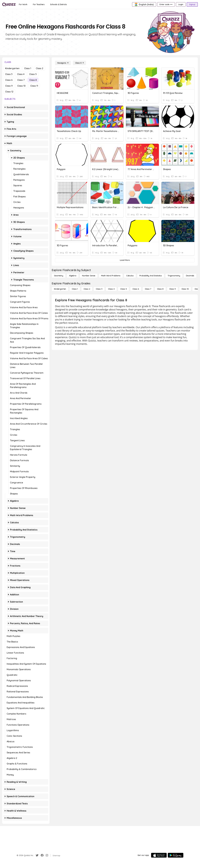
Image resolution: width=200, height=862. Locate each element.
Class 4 (20, 74)
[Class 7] (148, 289)
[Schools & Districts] (58, 4)
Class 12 (9, 91)
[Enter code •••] (166, 4)
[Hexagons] (63, 63)
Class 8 (33, 80)
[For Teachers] (39, 4)
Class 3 (8, 74)
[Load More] (124, 260)
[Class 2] (86, 289)
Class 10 (21, 85)
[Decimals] (190, 275)
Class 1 (27, 68)
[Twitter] (37, 855)
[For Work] (23, 4)
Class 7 (21, 80)
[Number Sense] (89, 275)
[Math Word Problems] (111, 275)
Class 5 (33, 74)
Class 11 (34, 85)
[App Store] (159, 855)
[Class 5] (123, 289)
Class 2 (39, 68)
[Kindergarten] (60, 289)
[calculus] (130, 275)
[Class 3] (99, 289)
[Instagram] (47, 855)
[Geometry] (59, 275)
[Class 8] (79, 63)
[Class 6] (135, 289)
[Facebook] (42, 855)
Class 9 (8, 85)
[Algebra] (73, 275)
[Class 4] (111, 289)
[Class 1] (74, 289)
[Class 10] (185, 289)
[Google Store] (175, 855)
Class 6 (8, 80)
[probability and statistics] (150, 275)
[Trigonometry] (173, 275)
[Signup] (192, 4)
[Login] (181, 4)
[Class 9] (172, 289)
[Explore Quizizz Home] (9, 4)
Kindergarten (12, 68)
